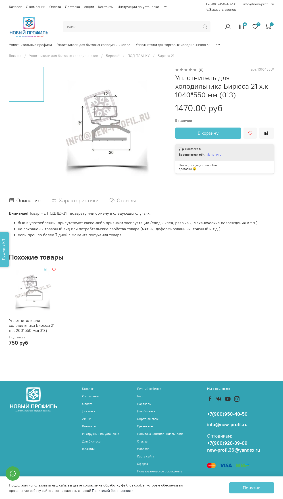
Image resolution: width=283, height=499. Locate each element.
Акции (89, 6)
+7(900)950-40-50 (221, 4)
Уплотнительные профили (30, 44)
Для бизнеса (91, 441)
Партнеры (144, 404)
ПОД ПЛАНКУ (138, 55)
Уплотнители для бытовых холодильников (93, 44)
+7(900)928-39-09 (227, 443)
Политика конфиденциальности (160, 434)
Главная (15, 55)
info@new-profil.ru (258, 4)
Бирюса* (113, 55)
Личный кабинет (149, 389)
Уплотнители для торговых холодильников (173, 44)
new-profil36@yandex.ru (233, 450)
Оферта (142, 464)
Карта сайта (145, 456)
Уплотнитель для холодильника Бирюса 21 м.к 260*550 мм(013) (31, 325)
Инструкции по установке (138, 6)
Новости (143, 449)
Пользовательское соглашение (159, 471)
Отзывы (142, 441)
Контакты (105, 6)
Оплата (55, 6)
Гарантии (88, 449)
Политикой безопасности (112, 490)
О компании (35, 6)
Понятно (251, 488)
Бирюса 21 (166, 55)
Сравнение (145, 426)
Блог (140, 396)
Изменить (214, 155)
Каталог (15, 6)
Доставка (72, 6)
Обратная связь (148, 419)
